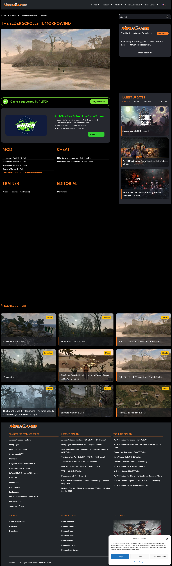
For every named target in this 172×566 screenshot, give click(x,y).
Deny (140, 556)
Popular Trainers (68, 526)
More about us (145, 52)
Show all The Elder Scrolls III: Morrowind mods (22, 172)
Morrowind (62, 192)
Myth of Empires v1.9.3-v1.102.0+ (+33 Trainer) (81, 466)
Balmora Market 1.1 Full (13, 169)
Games (13, 15)
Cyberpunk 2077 (16, 454)
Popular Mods (67, 531)
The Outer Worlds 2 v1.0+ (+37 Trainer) (130, 461)
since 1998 (162, 33)
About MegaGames (17, 521)
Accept (120, 556)
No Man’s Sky (15, 501)
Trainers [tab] (126, 102)
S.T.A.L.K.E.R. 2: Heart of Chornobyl (24, 473)
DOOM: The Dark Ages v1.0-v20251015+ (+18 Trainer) (136, 480)
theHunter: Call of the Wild (20, 468)
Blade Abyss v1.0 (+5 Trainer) (73, 476)
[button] (167, 538)
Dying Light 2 (14, 444)
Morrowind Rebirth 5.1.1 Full (15, 165)
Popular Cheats (67, 535)
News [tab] (136, 102)
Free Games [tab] (162, 102)
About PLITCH (96, 134)
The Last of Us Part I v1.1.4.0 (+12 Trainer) (79, 461)
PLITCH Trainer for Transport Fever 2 (129, 466)
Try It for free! (99, 101)
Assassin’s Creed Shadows (20, 440)
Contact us (13, 526)
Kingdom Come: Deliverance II (22, 463)
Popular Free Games (70, 550)
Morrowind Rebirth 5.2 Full (14, 161)
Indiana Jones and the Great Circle (23, 496)
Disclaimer (13, 531)
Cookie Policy (138, 562)
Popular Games (67, 521)
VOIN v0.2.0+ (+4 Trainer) (72, 471)
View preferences (159, 556)
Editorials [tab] (148, 102)
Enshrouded (14, 492)
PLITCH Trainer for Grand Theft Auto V (130, 440)
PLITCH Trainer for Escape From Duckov (130, 485)
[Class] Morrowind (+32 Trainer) (16, 192)
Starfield (13, 459)
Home (3, 15)
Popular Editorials (68, 545)
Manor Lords (14, 487)
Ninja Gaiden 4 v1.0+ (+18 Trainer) (127, 457)
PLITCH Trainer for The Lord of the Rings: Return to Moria (137, 476)
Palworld (13, 478)
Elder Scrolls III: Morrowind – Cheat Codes (75, 161)
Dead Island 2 (14, 482)
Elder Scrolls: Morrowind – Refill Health (74, 158)
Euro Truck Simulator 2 (19, 449)
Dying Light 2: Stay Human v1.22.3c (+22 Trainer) (81, 444)
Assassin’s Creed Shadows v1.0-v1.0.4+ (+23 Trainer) (83, 440)
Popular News (67, 540)
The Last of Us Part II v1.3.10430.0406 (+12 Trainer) (83, 457)
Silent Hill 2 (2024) (17, 506)
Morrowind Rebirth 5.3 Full (14, 158)
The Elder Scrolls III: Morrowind (33, 15)
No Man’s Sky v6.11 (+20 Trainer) (127, 471)
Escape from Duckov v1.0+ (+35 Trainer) (130, 452)
